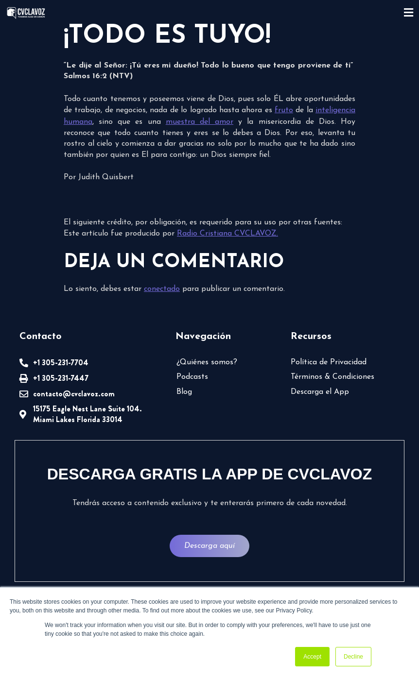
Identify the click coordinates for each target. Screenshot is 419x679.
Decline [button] (353, 656)
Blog (184, 392)
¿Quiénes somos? (206, 362)
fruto (284, 110)
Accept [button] (312, 656)
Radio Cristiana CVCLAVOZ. (227, 234)
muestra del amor (199, 122)
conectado (162, 289)
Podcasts (192, 377)
